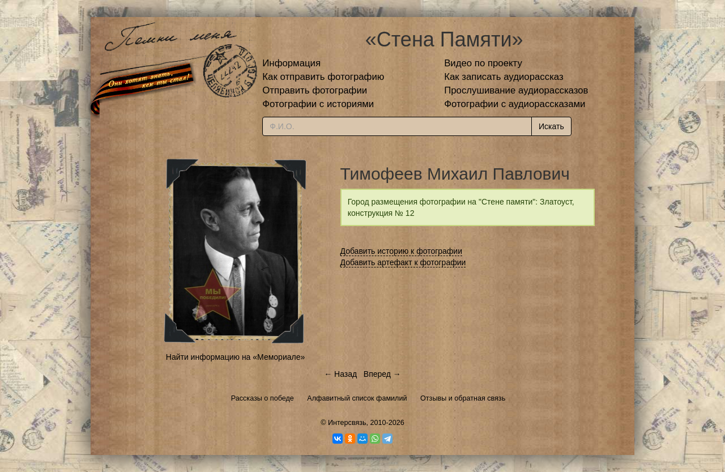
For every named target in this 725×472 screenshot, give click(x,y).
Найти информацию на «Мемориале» (235, 357)
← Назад (340, 374)
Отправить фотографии (314, 90)
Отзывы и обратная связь (462, 398)
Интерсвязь (347, 423)
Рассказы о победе (262, 398)
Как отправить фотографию (323, 76)
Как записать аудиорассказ (504, 76)
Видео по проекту (483, 63)
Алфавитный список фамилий (357, 398)
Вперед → (382, 374)
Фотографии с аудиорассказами (514, 104)
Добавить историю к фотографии (401, 251)
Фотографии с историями (318, 104)
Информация (291, 63)
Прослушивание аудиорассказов (516, 90)
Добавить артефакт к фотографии (403, 262)
